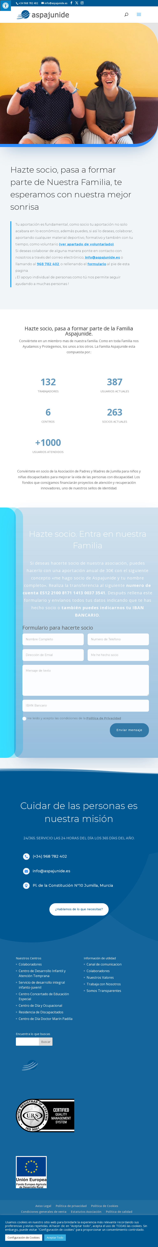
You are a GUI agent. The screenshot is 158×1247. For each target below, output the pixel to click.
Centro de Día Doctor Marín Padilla (45, 1018)
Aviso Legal (43, 1206)
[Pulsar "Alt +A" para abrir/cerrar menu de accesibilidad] (5, 5)
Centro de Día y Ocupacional (40, 1005)
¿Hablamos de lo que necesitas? (79, 909)
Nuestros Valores (100, 977)
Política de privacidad (71, 1206)
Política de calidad (119, 1212)
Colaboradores (30, 964)
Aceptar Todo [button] (55, 1237)
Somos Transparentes (104, 990)
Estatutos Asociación (86, 1212)
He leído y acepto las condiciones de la (82, 718)
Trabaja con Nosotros (104, 984)
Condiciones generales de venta (43, 1212)
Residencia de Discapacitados (41, 1012)
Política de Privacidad (114, 718)
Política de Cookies (104, 1206)
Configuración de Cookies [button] (24, 1237)
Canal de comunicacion (104, 964)
